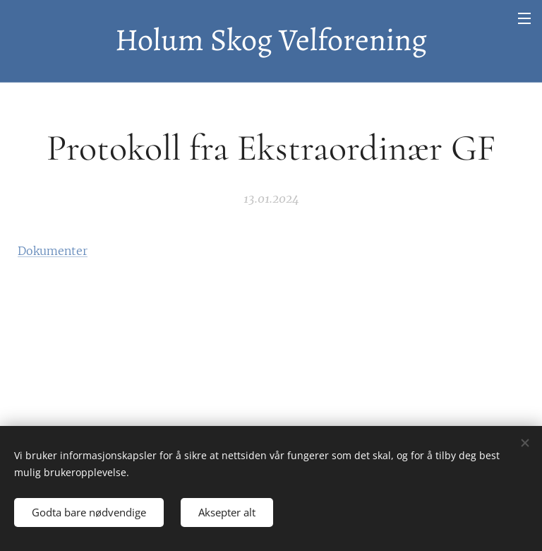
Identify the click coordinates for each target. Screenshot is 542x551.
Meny (524, 18)
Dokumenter (53, 251)
